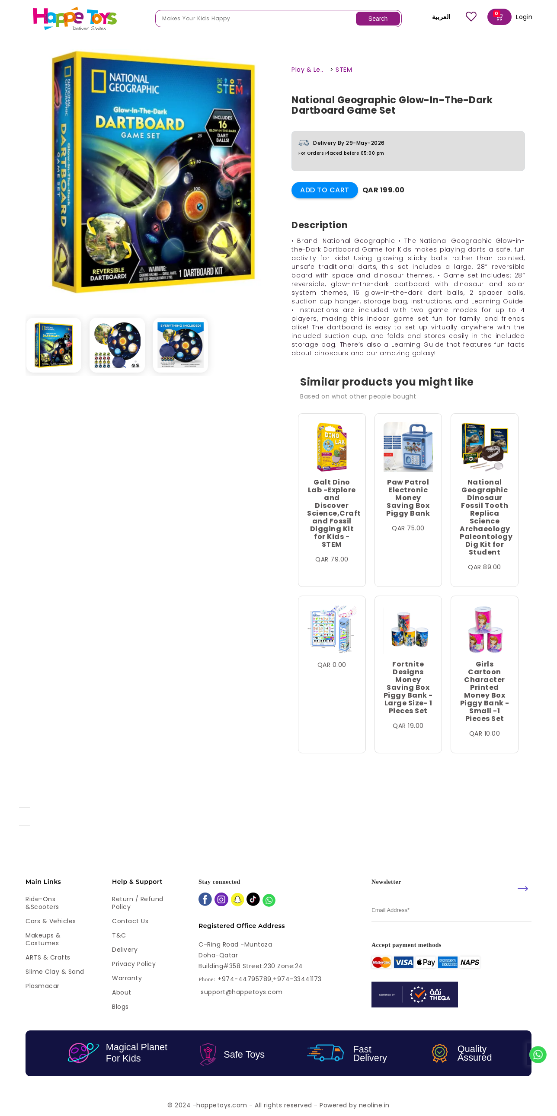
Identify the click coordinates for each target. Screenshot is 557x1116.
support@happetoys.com (242, 992)
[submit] (522, 888)
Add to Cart (324, 190)
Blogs (120, 1007)
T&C (119, 935)
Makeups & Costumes (43, 939)
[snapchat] (237, 900)
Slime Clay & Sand (55, 972)
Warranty (127, 978)
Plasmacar (43, 986)
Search (377, 18)
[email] (451, 910)
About (121, 992)
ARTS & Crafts (48, 957)
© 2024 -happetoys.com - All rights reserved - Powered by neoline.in (278, 1105)
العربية (435, 17)
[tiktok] (253, 900)
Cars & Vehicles (51, 921)
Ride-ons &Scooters (42, 903)
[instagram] (221, 900)
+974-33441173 (297, 979)
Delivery (125, 949)
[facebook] (205, 900)
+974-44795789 (245, 979)
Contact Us (130, 921)
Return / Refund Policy (137, 903)
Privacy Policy (134, 964)
